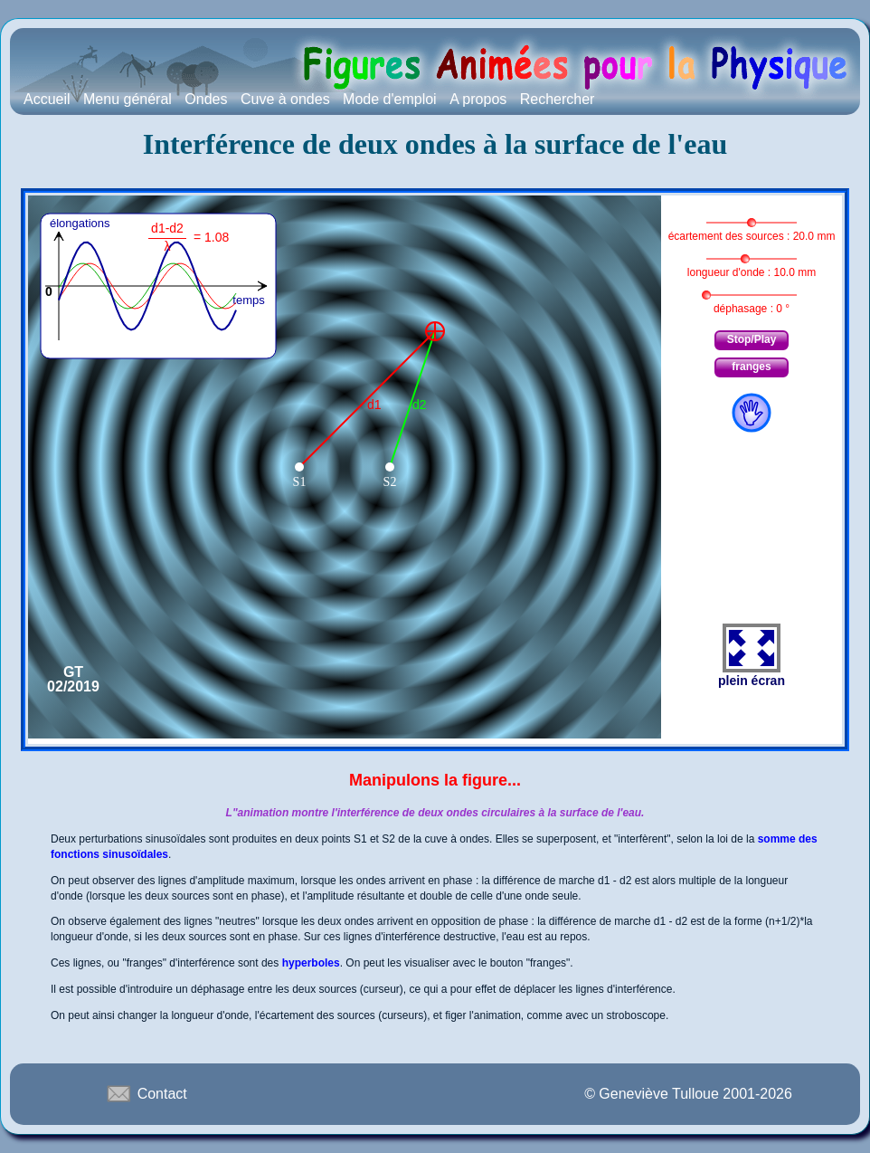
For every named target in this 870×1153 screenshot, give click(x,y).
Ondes (205, 99)
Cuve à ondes (285, 99)
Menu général (127, 99)
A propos (477, 99)
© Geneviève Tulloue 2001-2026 (688, 1093)
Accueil (47, 99)
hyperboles (311, 963)
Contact (145, 1093)
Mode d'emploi (390, 99)
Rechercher (557, 99)
